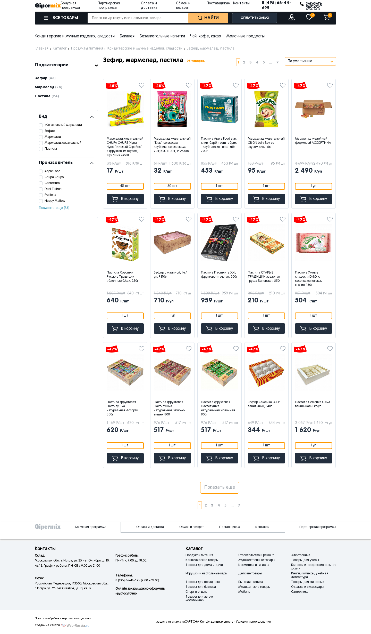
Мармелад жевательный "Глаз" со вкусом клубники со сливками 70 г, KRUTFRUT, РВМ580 (172, 145)
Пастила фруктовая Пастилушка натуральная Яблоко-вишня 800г (169, 408)
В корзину (125, 199)
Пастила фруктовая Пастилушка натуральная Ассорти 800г (122, 408)
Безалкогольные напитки (162, 36)
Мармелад (48, 87)
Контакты (241, 3)
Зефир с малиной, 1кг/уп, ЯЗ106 (170, 274)
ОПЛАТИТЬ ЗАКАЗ (255, 18)
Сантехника (299, 591)
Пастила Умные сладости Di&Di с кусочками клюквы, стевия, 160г (309, 279)
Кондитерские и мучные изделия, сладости (75, 36)
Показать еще (219, 487)
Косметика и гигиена (253, 565)
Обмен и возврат (191, 527)
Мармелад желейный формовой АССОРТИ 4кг (313, 141)
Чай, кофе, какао (205, 36)
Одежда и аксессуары (307, 587)
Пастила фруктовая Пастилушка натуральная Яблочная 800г (218, 408)
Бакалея (127, 36)
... (270, 62)
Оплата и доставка (150, 527)
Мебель (244, 591)
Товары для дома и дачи (204, 565)
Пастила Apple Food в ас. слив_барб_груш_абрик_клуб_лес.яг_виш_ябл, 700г (219, 145)
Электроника (300, 555)
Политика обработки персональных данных (63, 618)
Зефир (45, 78)
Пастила (47, 96)
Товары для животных (307, 582)
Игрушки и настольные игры (206, 573)
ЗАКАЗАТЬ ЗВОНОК (314, 5)
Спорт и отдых (196, 591)
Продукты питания (199, 555)
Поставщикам (219, 3)
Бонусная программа (90, 527)
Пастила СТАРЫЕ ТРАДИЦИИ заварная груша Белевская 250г (264, 277)
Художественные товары (256, 560)
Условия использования (253, 621)
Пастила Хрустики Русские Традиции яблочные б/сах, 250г (122, 277)
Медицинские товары (254, 587)
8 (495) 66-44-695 (276, 5)
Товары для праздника (202, 582)
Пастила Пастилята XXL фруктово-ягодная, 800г (219, 274)
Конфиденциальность (216, 621)
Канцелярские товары (201, 560)
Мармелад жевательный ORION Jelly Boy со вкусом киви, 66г (266, 143)
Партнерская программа (317, 527)
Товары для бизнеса (200, 587)
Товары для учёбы (305, 560)
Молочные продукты (245, 36)
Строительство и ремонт (256, 555)
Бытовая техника (250, 582)
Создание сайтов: (48, 625)
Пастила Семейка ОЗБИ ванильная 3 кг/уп (312, 404)
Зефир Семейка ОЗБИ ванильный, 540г (264, 404)
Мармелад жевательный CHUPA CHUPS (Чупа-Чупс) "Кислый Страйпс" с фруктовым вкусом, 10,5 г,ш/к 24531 (125, 147)
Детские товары (250, 573)
